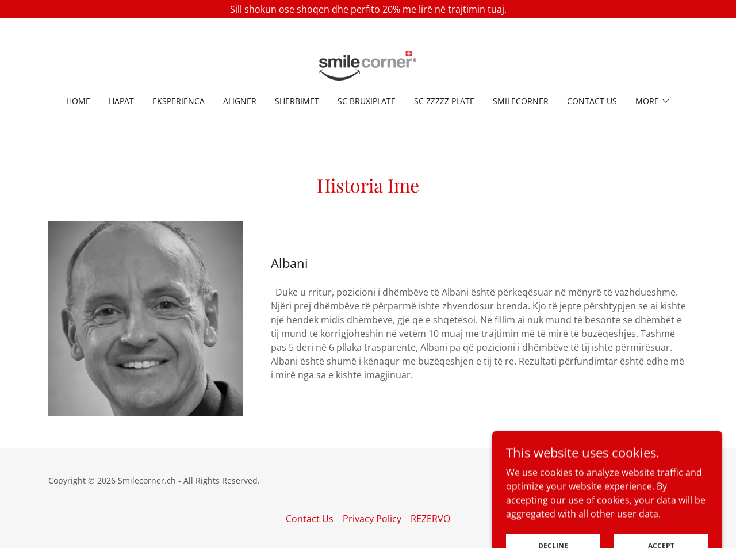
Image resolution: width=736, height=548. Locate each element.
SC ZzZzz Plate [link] (444, 100)
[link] (367, 64)
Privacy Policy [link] (372, 518)
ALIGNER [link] (239, 100)
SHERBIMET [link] (297, 100)
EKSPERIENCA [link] (178, 100)
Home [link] (78, 100)
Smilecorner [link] (521, 100)
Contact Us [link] (592, 100)
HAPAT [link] (121, 100)
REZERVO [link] (430, 518)
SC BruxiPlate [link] (367, 100)
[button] (652, 101)
